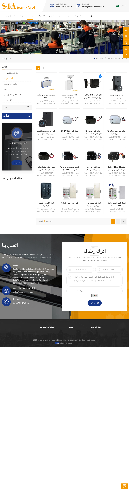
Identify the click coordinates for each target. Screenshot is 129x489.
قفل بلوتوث (8, 99)
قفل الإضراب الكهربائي (12, 94)
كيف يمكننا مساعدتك (17, 225)
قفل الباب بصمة (8, 174)
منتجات (30, 15)
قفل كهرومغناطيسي (9, 146)
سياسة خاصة (91, 482)
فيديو (60, 15)
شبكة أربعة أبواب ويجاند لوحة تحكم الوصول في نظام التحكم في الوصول (22, 315)
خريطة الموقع (73, 460)
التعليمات (41, 15)
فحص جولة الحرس (9, 198)
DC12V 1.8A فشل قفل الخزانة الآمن (69, 132)
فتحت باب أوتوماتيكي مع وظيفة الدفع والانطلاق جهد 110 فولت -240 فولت (22, 287)
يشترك (96, 449)
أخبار (68, 15)
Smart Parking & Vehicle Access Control (13, 158)
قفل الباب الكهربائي (114, 58)
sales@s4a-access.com (93, 6)
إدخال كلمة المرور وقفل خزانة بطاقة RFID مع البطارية (117, 204)
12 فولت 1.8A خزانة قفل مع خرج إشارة (116, 132)
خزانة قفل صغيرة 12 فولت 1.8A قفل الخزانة (93, 132)
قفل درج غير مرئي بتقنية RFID (46, 96)
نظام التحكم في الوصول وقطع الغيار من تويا (13, 135)
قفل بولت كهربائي (11, 83)
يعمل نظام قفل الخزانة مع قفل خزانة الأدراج (46, 168)
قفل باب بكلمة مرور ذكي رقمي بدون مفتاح (93, 204)
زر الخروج (5, 189)
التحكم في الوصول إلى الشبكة (13, 141)
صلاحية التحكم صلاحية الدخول (48, 439)
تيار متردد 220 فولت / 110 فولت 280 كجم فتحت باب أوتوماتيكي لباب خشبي (22, 272)
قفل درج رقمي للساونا (69, 203)
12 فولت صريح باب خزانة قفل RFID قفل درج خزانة (69, 168)
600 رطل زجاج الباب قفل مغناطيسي (48, 449)
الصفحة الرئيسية (74, 431)
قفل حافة (7, 89)
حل (70, 448)
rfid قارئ (5, 169)
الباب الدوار (6, 193)
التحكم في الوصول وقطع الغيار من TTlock (14, 128)
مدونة (70, 456)
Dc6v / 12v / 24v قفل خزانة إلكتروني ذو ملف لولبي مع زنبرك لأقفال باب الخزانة (116, 168)
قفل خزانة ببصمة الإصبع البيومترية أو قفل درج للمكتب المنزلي (46, 132)
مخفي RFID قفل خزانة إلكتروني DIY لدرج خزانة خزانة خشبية (93, 96)
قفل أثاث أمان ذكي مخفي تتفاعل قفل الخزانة (93, 168)
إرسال (93, 402)
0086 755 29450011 (64, 6)
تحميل (51, 15)
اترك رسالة (124, 486)
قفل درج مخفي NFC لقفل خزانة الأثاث (69, 96)
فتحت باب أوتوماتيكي (10, 121)
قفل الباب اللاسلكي (11, 73)
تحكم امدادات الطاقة (9, 179)
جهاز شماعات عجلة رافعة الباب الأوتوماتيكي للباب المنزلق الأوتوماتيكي (22, 301)
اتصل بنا (78, 15)
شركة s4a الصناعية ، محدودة (15, 429)
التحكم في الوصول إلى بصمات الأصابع (51, 454)
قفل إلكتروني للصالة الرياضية (46, 204)
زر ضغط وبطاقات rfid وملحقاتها (14, 184)
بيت (7, 15)
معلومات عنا (18, 15)
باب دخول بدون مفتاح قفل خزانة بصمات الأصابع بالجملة (116, 96)
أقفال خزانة (99, 58)
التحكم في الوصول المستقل (12, 151)
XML (83, 482)
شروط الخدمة (73, 464)
